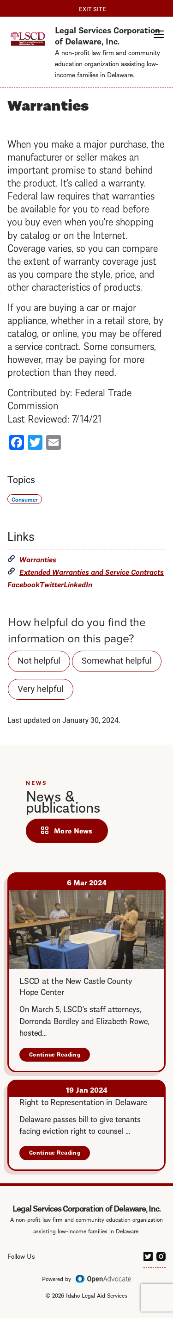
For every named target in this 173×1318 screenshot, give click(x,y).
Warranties (37, 559)
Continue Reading (59, 1056)
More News (73, 830)
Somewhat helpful (117, 660)
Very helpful (41, 689)
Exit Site (92, 8)
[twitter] (148, 1255)
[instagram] (161, 1255)
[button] (159, 34)
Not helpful (39, 660)
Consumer (25, 499)
